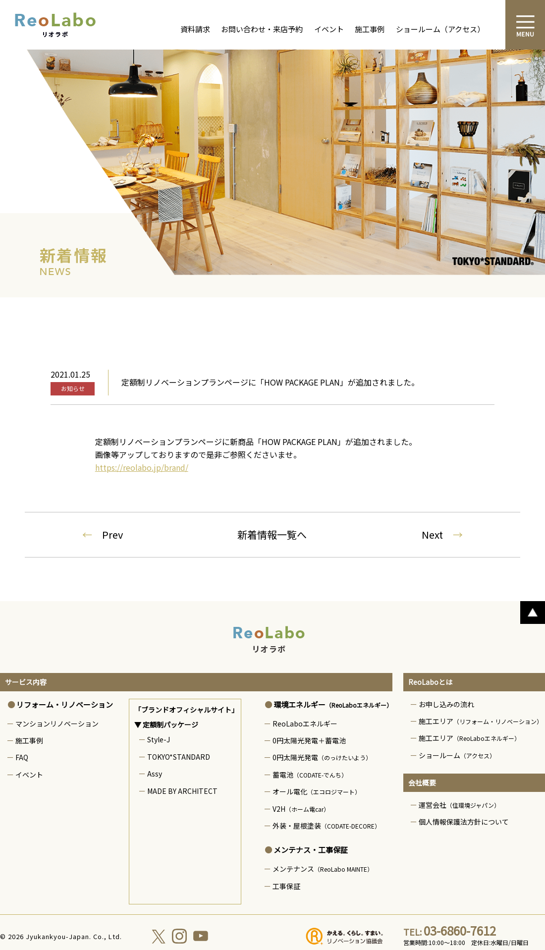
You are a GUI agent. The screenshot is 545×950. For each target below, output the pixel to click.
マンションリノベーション (57, 723)
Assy (154, 774)
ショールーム (457, 755)
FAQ (21, 757)
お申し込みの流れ (446, 704)
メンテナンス (322, 869)
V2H (300, 809)
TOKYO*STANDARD (178, 757)
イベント (329, 29)
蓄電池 (309, 775)
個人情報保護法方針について (464, 822)
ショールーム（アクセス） (440, 29)
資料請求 (195, 29)
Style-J (158, 739)
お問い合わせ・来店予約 (262, 29)
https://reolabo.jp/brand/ (141, 467)
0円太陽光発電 (322, 757)
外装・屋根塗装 (326, 826)
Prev (102, 534)
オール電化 (316, 791)
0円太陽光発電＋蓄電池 (309, 740)
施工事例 (369, 29)
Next (442, 534)
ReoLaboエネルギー (304, 723)
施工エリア (481, 721)
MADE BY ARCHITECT (182, 791)
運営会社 (459, 805)
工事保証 (286, 886)
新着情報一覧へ (272, 534)
